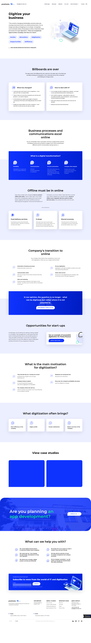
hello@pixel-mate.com (21, 4)
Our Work (61, 604)
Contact (83, 4)
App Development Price (51, 608)
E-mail (14, 582)
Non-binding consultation (45, 307)
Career (60, 606)
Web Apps (54, 4)
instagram (76, 621)
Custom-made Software (51, 604)
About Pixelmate (74, 4)
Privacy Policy (62, 608)
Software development (51, 606)
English (16, 621)
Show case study (55, 340)
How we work (49, 602)
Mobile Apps (47, 4)
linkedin (73, 621)
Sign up (36, 583)
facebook (78, 621)
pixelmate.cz (87, 616)
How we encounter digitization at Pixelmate (23, 47)
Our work (66, 4)
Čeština (10, 621)
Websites (60, 4)
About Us (61, 602)
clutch (81, 621)
